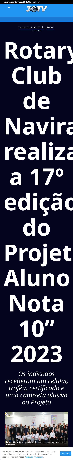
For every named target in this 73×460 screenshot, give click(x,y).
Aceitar (65, 453)
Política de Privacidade (34, 457)
